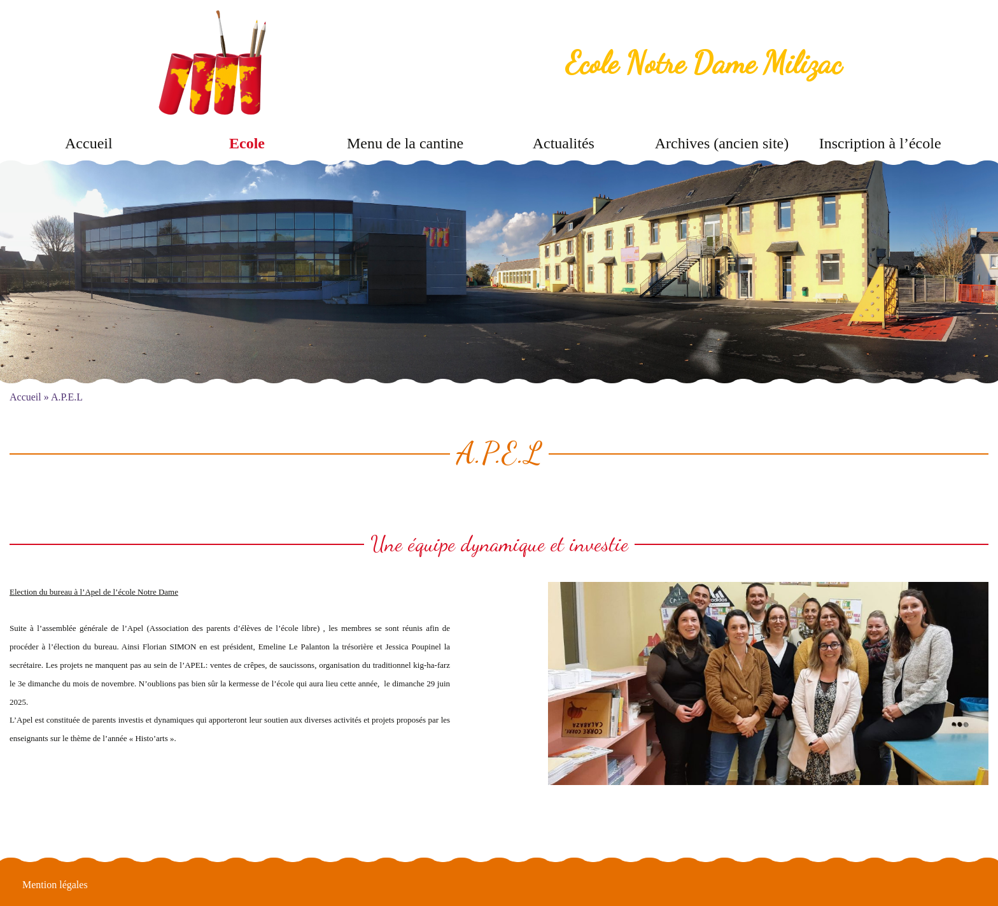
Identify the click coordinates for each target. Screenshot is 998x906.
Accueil (89, 143)
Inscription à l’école (880, 143)
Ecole (247, 143)
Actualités (563, 143)
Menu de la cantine (405, 143)
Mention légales (55, 884)
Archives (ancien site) (722, 143)
